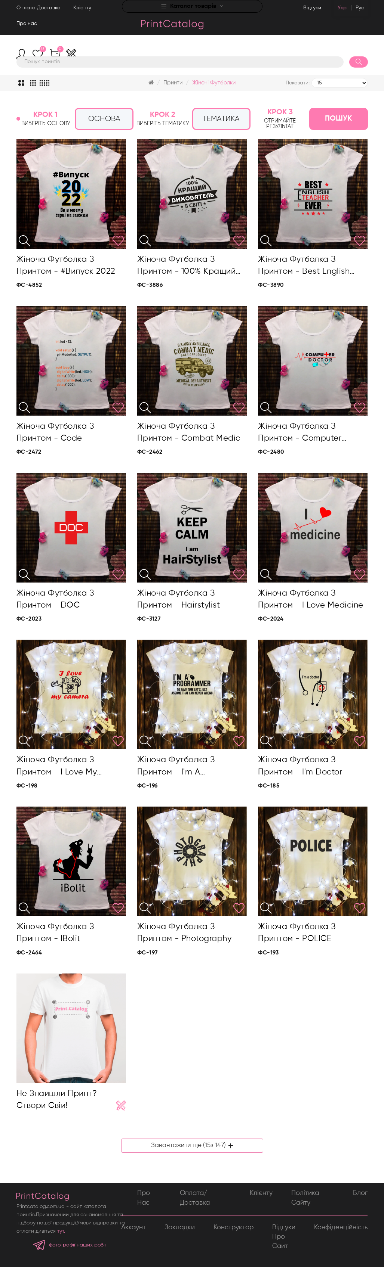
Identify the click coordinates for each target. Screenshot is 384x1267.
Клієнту (82, 7)
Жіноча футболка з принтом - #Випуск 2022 (66, 265)
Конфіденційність (341, 1227)
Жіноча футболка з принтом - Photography (184, 933)
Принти (172, 83)
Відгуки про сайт (283, 1236)
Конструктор (233, 1227)
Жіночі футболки (214, 83)
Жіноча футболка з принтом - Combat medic (188, 432)
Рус (360, 7)
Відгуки (312, 7)
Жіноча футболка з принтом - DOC (55, 599)
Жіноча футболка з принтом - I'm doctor (300, 766)
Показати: (298, 83)
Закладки (180, 1227)
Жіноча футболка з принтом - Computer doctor (299, 433)
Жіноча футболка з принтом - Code (55, 432)
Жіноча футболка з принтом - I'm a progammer (176, 767)
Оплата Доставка (38, 7)
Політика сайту (305, 1198)
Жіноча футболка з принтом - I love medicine (310, 599)
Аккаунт (133, 1227)
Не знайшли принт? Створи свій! (56, 1100)
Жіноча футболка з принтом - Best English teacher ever (304, 266)
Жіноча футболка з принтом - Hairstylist (178, 599)
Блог (360, 1193)
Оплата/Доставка (195, 1198)
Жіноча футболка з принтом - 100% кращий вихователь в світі (186, 266)
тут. (61, 1231)
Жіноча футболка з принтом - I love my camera (56, 767)
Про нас (26, 23)
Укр (342, 7)
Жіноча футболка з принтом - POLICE (297, 933)
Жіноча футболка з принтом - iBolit (55, 933)
